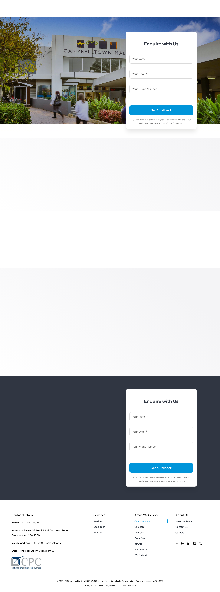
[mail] (194, 543)
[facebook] (176, 543)
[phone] (200, 543)
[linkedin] (188, 543)
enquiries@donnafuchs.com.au (37, 550)
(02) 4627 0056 (30, 522)
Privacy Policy (90, 586)
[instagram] (182, 543)
